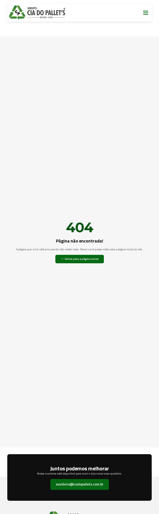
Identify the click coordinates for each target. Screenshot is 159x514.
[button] (145, 12)
